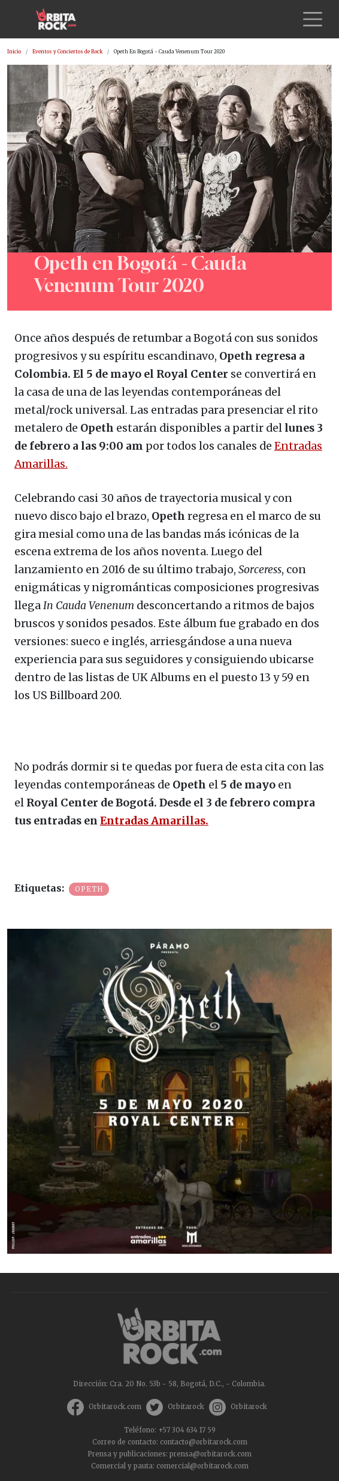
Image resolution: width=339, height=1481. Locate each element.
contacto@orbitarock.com (203, 1442)
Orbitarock (186, 1406)
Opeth (89, 889)
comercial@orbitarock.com (202, 1466)
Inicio (14, 52)
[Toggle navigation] (312, 19)
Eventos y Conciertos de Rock (67, 52)
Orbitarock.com (115, 1406)
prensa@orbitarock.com (211, 1454)
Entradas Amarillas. (154, 820)
